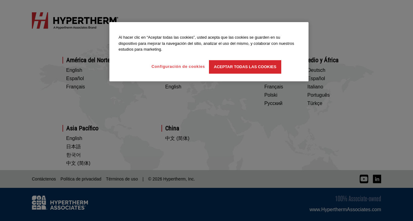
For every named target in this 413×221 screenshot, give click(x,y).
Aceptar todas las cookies (245, 66)
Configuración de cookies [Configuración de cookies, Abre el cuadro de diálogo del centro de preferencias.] (178, 66)
